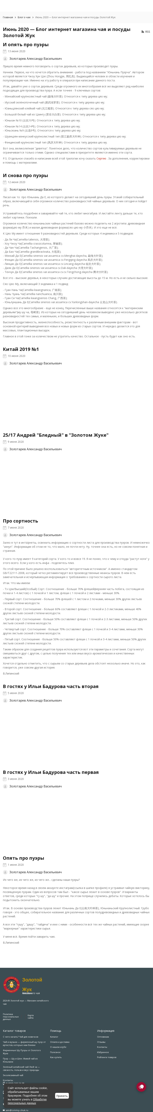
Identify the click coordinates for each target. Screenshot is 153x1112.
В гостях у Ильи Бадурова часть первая (51, 772)
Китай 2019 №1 (21, 349)
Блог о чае (24, 17)
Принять (62, 1096)
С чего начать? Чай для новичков (20, 1036)
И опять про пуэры (26, 44)
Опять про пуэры (23, 858)
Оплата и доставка (59, 1041)
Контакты (102, 1046)
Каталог (54, 1036)
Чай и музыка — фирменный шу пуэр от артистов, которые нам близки (24, 1043)
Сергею (101, 158)
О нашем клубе (58, 1046)
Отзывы (101, 1041)
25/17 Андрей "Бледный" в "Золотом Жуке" (56, 435)
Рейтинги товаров (106, 1057)
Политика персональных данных (11, 1017)
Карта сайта (31, 1016)
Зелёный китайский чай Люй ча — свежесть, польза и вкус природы (21, 1068)
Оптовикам (103, 1036)
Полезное (55, 1052)
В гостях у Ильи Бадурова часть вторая (51, 686)
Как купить (56, 1057)
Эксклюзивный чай (13, 1075)
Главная (8, 17)
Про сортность (20, 521)
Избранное (103, 1052)
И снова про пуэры (25, 175)
